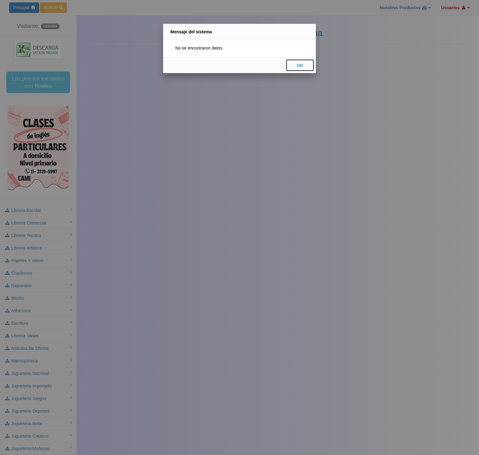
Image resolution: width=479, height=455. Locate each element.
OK (300, 65)
